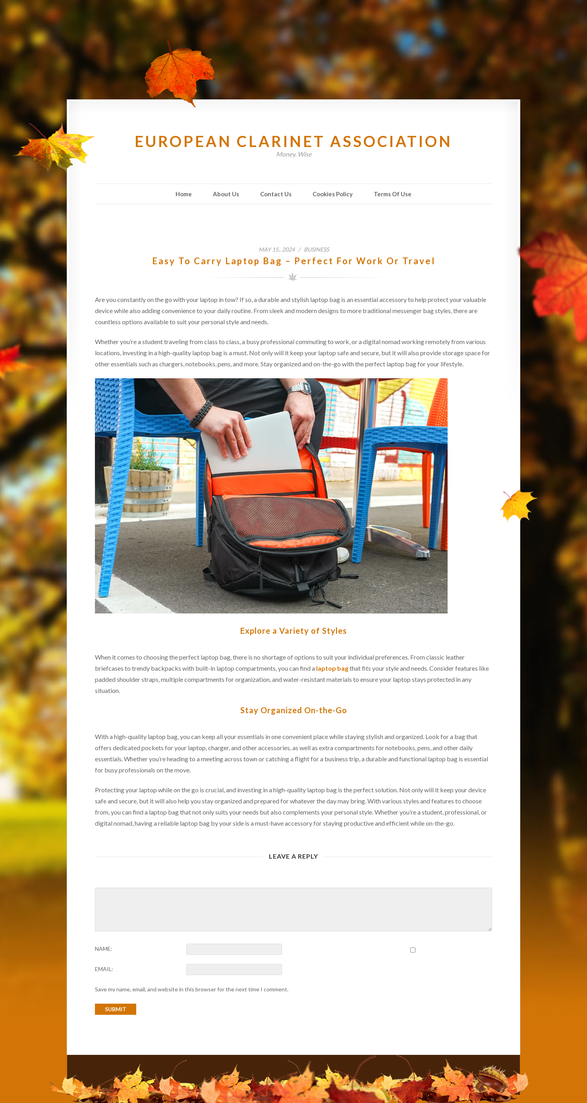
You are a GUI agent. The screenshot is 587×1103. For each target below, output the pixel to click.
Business (316, 249)
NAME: (103, 948)
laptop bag (332, 668)
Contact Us (276, 193)
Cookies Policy (333, 193)
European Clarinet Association (293, 141)
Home (184, 193)
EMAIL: (104, 969)
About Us (226, 193)
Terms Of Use (392, 193)
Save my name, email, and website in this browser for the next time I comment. (191, 989)
